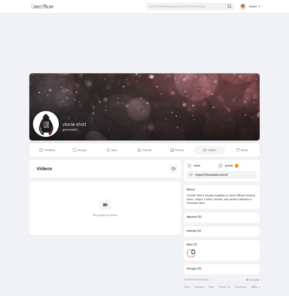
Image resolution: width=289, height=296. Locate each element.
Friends (191, 230)
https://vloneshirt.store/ (211, 175)
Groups (191, 268)
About (187, 287)
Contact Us (224, 287)
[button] (190, 6)
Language (253, 280)
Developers (241, 287)
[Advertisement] (144, 44)
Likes (190, 244)
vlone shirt (74, 124)
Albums (192, 216)
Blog (211, 287)
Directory (199, 287)
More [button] (256, 287)
